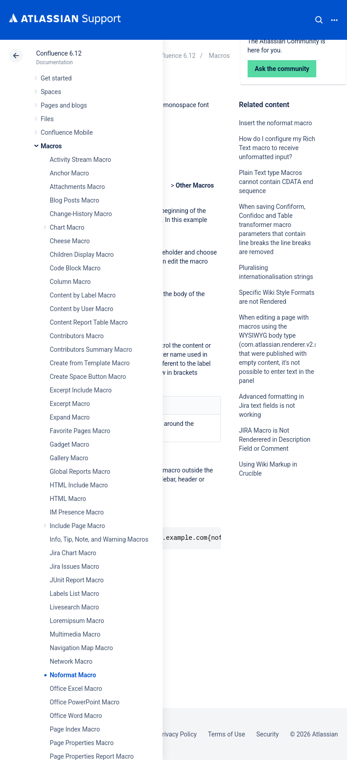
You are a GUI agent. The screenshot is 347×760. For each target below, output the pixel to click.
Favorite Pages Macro (80, 430)
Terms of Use (226, 734)
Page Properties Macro (81, 742)
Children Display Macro (82, 254)
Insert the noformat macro (275, 123)
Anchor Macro (69, 173)
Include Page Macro (77, 525)
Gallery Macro (69, 458)
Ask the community (270, 562)
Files (47, 119)
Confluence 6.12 (58, 53)
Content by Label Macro (83, 295)
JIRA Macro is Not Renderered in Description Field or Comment (274, 439)
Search (319, 20)
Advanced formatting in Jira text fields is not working (271, 405)
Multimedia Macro (75, 634)
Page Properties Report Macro (92, 756)
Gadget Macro (69, 444)
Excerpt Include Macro (81, 390)
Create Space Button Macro (88, 376)
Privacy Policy (177, 734)
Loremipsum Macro (77, 620)
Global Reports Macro (80, 471)
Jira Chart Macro (73, 553)
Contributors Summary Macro (91, 349)
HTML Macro (68, 498)
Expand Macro (69, 417)
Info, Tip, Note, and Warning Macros (99, 539)
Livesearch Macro (74, 607)
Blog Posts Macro (74, 200)
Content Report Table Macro (89, 322)
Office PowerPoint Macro (84, 702)
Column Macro (70, 281)
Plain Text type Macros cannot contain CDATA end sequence (276, 181)
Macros (51, 146)
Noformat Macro (73, 675)
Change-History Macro (81, 213)
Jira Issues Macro (74, 566)
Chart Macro (67, 227)
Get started (56, 78)
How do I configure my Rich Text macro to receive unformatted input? (277, 147)
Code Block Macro (75, 268)
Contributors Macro (77, 336)
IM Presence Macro (77, 512)
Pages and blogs (64, 105)
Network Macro (71, 661)
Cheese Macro (70, 241)
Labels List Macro (74, 593)
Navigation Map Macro (81, 647)
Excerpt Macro (70, 403)
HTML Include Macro (79, 485)
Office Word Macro (76, 715)
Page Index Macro (75, 729)
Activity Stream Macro (80, 159)
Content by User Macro (81, 308)
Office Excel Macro (76, 688)
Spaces (51, 91)
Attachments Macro (77, 186)
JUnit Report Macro (77, 580)
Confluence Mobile (67, 132)
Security (267, 734)
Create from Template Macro (90, 363)
